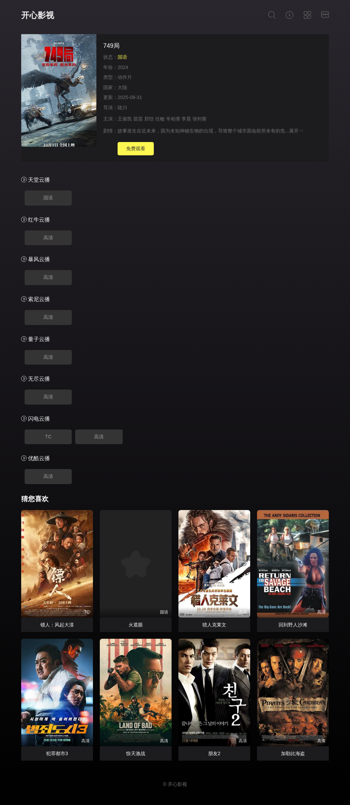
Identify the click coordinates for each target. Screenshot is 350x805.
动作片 (125, 77)
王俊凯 (125, 119)
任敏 (160, 119)
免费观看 (135, 148)
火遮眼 (136, 624)
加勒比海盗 (293, 753)
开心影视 (37, 15)
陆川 (122, 107)
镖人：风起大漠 (57, 624)
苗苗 (138, 119)
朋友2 (214, 753)
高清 (48, 237)
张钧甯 (199, 119)
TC (48, 436)
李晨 (186, 119)
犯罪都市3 (57, 753)
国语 (48, 197)
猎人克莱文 (214, 624)
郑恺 (149, 119)
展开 (296, 130)
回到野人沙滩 (293, 624)
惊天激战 (135, 753)
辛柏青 (173, 119)
